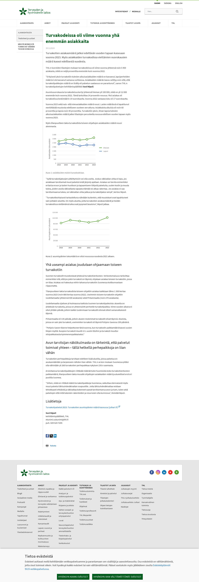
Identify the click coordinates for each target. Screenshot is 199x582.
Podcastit (21, 502)
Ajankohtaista (25, 32)
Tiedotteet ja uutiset (26, 38)
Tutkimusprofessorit (87, 511)
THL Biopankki (85, 515)
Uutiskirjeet (22, 520)
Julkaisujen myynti (129, 489)
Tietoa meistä (147, 489)
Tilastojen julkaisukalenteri (107, 499)
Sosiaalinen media (24, 498)
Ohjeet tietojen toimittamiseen (106, 507)
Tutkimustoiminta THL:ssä (86, 492)
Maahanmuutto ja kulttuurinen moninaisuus (45, 538)
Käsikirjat (124, 507)
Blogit (19, 493)
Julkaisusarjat (126, 493)
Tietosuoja (146, 510)
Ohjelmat (83, 506)
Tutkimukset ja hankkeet (85, 500)
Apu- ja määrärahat (66, 501)
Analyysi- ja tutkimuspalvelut (66, 495)
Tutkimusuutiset (86, 520)
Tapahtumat (22, 516)
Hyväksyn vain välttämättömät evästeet (117, 576)
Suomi (157, 3)
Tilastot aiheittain (107, 489)
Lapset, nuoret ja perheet (45, 529)
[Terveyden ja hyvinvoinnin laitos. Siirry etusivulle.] (47, 472)
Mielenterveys (43, 546)
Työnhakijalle (147, 498)
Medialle (136, 11)
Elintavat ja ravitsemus (47, 496)
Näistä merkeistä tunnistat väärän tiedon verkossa (26, 46)
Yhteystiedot (121, 11)
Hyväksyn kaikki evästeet (73, 576)
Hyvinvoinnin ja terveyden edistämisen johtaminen (47, 504)
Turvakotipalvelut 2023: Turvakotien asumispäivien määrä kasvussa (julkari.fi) (83, 407)
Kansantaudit (43, 523)
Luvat (61, 520)
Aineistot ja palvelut (108, 493)
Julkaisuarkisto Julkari (130, 502)
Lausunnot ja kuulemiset (22, 526)
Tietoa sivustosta (149, 514)
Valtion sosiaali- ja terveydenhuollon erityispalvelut (66, 513)
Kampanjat (21, 507)
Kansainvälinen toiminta (148, 504)
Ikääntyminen (43, 511)
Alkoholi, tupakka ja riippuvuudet (46, 490)
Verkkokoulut (64, 543)
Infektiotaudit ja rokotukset (44, 517)
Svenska (167, 3)
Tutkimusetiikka (86, 524)
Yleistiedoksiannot (24, 532)
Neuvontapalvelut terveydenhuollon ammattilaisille (66, 528)
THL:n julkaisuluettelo (130, 498)
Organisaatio (147, 493)
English (178, 3)
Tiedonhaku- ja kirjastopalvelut (65, 537)
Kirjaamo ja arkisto (66, 505)
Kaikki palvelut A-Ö (66, 489)
